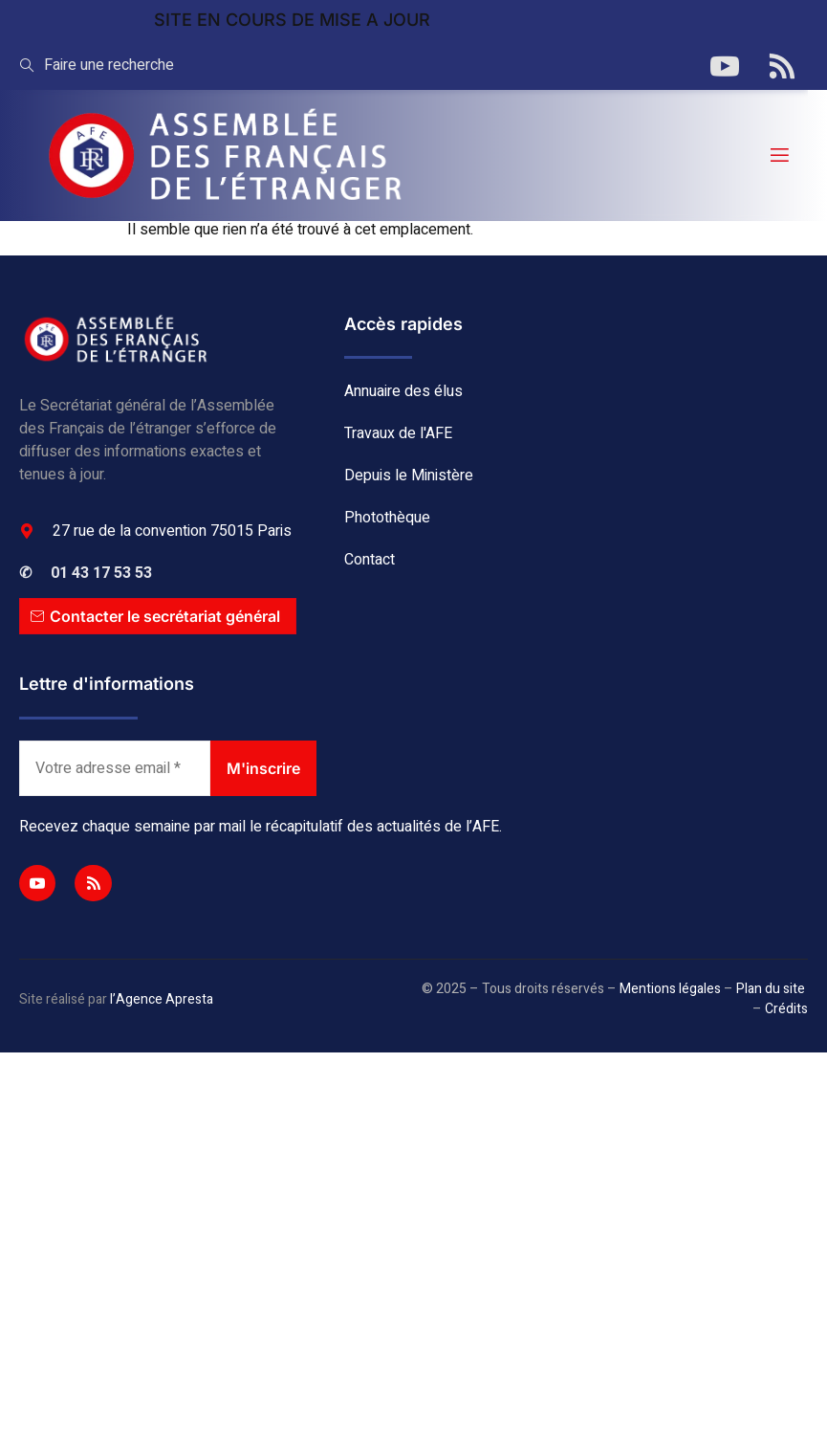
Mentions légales (670, 989)
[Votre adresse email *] (114, 768)
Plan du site (770, 989)
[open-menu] (778, 155)
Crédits (786, 1009)
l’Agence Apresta (161, 999)
